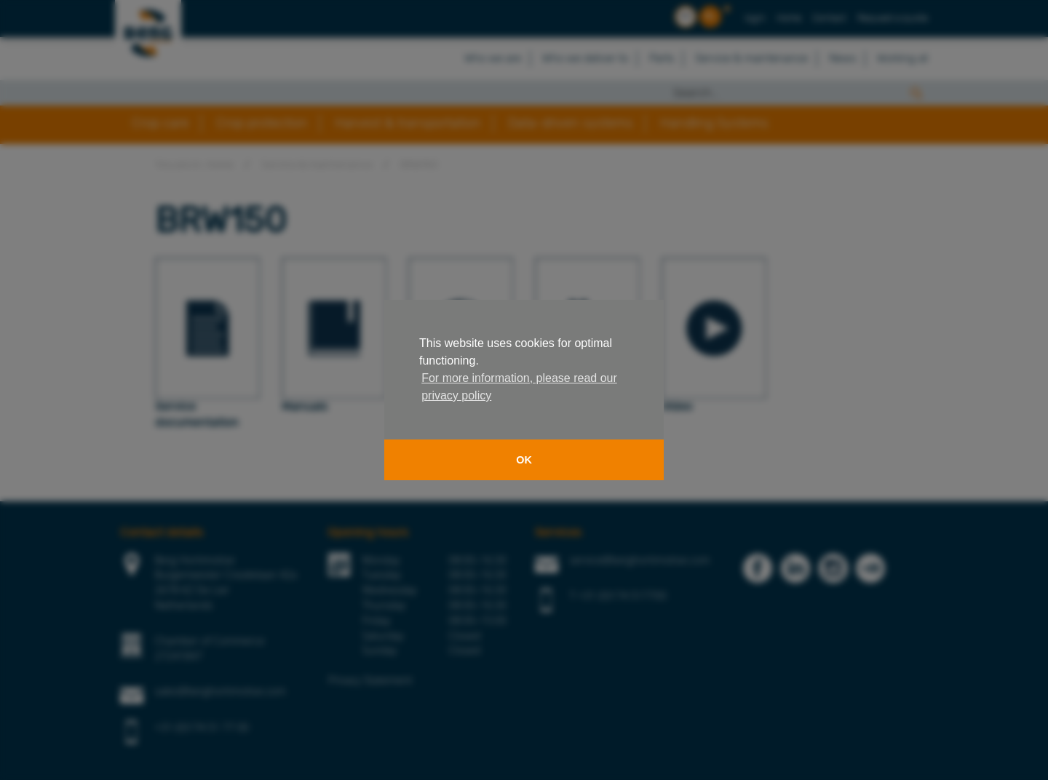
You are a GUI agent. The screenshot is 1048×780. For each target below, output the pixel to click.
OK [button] (524, 460)
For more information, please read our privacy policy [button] (519, 387)
